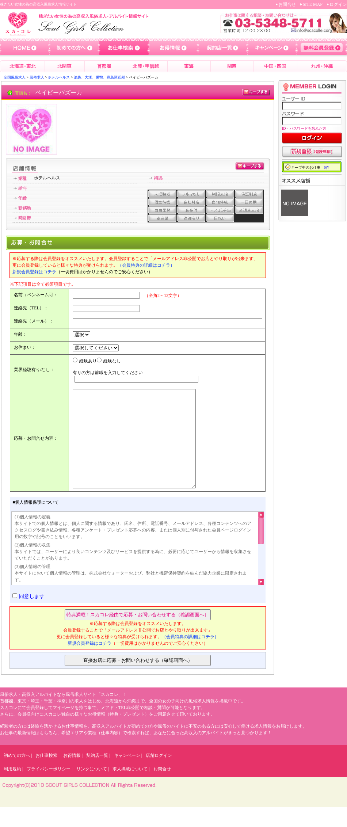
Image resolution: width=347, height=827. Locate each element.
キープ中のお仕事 (310, 167)
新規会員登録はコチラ (34, 271)
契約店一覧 (97, 775)
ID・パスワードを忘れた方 (304, 128)
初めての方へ (17, 775)
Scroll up (261, 535)
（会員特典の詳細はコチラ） (146, 265)
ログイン (338, 4)
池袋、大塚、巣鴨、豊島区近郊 (99, 77)
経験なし (112, 360)
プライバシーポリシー (48, 788)
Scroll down (261, 600)
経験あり (88, 360)
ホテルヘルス (59, 77)
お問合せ (287, 4)
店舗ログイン (159, 775)
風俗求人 (37, 77)
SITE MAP (313, 4)
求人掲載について (130, 788)
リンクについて (91, 788)
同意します (32, 616)
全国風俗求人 (15, 77)
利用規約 (12, 788)
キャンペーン (127, 775)
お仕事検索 (46, 775)
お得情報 (72, 775)
